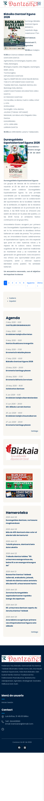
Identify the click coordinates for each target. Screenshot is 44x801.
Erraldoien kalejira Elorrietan (19, 334)
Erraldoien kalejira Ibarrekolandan (22, 398)
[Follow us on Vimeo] (24, 747)
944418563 (15, 721)
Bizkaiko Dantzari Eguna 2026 (19, 361)
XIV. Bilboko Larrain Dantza (18, 407)
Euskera (12, 298)
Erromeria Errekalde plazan (18, 352)
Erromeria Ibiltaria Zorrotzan (19, 379)
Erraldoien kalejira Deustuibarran (21, 416)
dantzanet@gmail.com (22, 724)
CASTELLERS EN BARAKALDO (18, 325)
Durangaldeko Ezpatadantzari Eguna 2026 (22, 141)
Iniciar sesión (7, 702)
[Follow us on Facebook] (19, 747)
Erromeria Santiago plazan (18, 370)
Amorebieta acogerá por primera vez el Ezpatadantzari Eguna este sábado (21, 623)
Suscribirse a (4, 291)
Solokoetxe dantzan (15, 388)
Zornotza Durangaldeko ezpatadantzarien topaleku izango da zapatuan (19, 595)
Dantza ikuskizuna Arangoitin (19, 343)
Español (12, 301)
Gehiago (34, 431)
